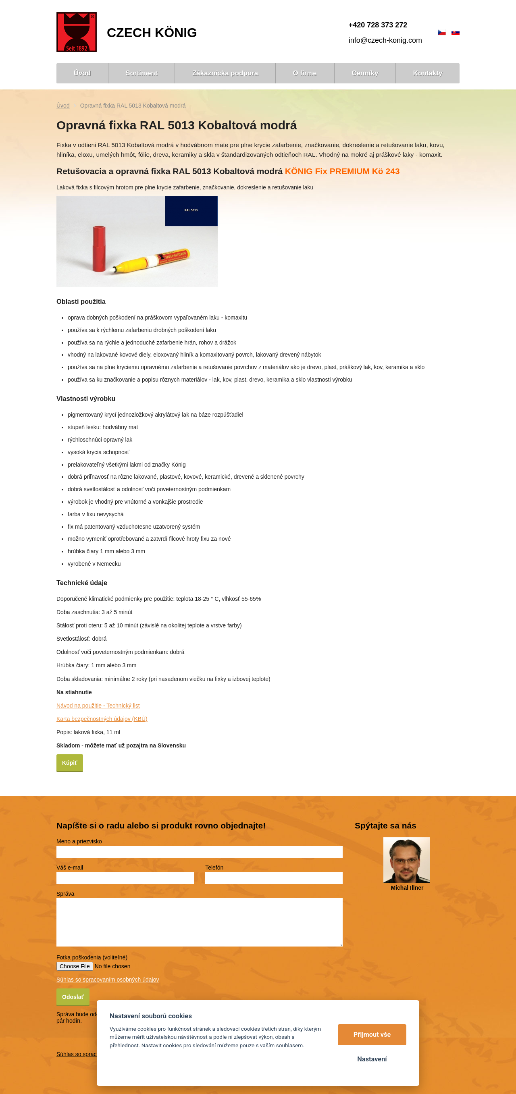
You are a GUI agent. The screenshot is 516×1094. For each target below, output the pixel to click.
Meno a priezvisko (79, 841)
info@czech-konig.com (385, 40)
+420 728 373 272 (378, 25)
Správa (65, 894)
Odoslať (73, 997)
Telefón (214, 867)
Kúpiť (69, 763)
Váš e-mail (69, 867)
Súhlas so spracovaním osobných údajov (107, 979)
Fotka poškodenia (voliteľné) (91, 957)
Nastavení (372, 1059)
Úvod (63, 105)
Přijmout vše (372, 1034)
